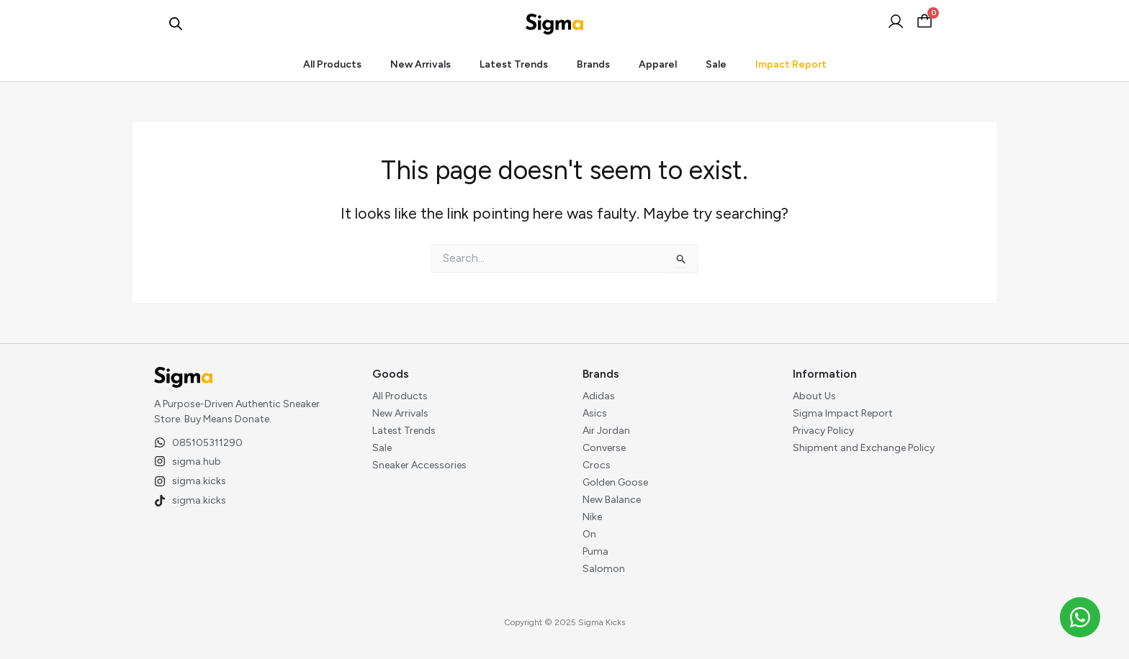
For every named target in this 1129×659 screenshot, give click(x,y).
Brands (593, 64)
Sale (716, 64)
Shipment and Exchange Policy (864, 448)
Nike (592, 517)
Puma (595, 551)
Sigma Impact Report (843, 413)
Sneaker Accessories (419, 465)
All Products (332, 64)
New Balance (612, 500)
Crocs (597, 465)
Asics (595, 413)
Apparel (658, 64)
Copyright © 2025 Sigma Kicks (564, 622)
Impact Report (791, 64)
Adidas (599, 396)
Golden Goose (615, 482)
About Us (814, 396)
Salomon (604, 569)
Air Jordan (606, 430)
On (589, 534)
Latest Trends (514, 64)
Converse (604, 448)
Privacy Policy (823, 430)
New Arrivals (420, 64)
